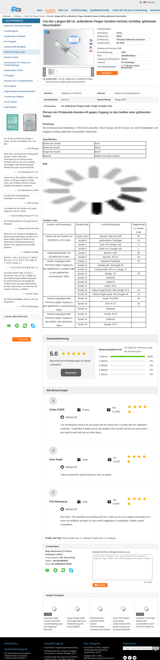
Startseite (7, 16)
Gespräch (109, 73)
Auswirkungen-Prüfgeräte (14, 36)
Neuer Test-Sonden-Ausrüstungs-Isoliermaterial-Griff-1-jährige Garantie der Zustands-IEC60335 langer (122, 625)
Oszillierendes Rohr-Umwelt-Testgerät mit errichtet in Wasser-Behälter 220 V (60, 652)
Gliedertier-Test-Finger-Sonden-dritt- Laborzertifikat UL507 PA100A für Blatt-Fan (146, 622)
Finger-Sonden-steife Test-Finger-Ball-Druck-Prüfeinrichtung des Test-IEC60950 (77, 622)
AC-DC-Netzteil (10, 102)
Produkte (50, 10)
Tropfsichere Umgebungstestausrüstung (61, 647)
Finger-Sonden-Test (70, 538)
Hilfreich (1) (71, 417)
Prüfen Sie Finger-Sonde (34, 16)
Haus (39, 10)
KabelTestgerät (10, 107)
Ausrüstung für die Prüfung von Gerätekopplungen (17, 63)
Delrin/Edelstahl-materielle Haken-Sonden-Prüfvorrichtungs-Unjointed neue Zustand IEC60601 (100, 625)
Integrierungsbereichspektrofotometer (19, 91)
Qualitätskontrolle (99, 10)
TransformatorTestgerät (14, 97)
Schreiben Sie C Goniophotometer (18, 81)
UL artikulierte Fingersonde (91, 538)
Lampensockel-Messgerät (15, 47)
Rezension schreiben (71, 373)
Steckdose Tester (11, 57)
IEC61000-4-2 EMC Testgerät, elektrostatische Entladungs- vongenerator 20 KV (97, 649)
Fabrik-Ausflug (79, 10)
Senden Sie (156, 648)
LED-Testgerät (10, 86)
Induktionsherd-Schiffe (13, 70)
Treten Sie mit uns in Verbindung (129, 10)
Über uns (63, 10)
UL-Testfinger (110, 538)
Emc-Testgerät (10, 41)
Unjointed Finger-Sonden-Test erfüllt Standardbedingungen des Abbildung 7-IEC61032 (53, 624)
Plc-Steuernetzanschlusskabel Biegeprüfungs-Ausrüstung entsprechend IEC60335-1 (17, 655)
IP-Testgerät (9, 76)
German (151, 2)
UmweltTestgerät (11, 31)
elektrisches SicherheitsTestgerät (18, 26)
